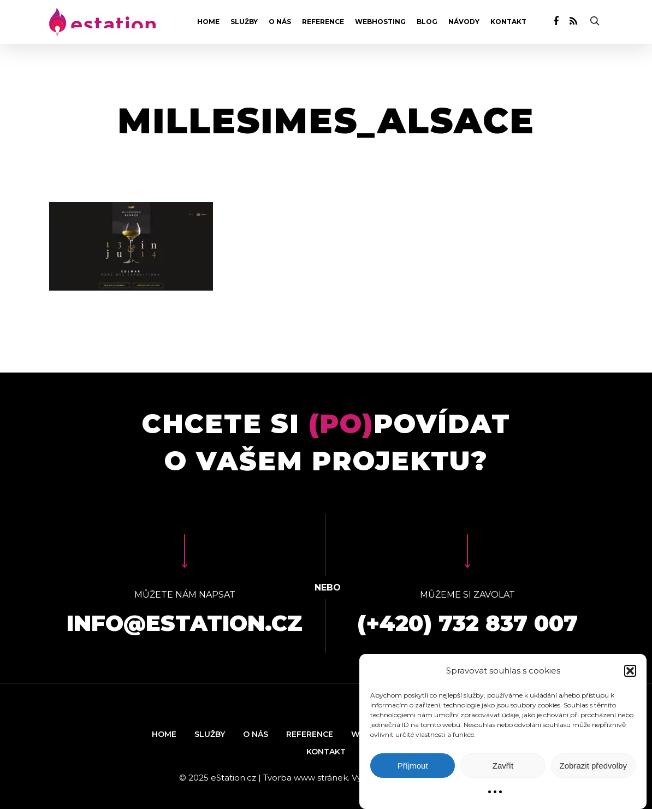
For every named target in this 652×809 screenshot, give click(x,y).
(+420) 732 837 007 (467, 623)
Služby (244, 22)
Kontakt (508, 22)
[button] (630, 670)
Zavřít (503, 765)
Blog (427, 22)
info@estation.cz (185, 623)
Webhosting (380, 22)
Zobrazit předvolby (593, 765)
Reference (323, 22)
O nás (280, 22)
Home (208, 22)
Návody (463, 22)
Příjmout (413, 765)
